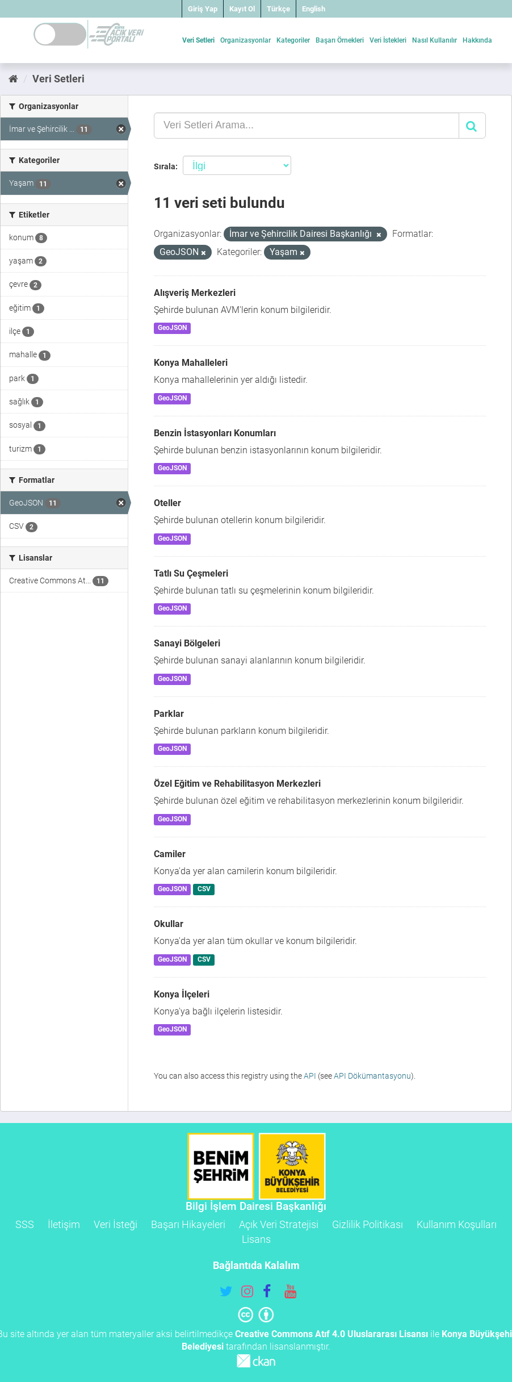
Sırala (164, 166)
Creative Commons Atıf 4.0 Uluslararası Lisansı (331, 1334)
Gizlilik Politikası (367, 1224)
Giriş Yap (202, 9)
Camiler (170, 854)
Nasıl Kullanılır (434, 40)
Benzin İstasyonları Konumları (215, 433)
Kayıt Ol (242, 9)
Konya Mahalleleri (191, 362)
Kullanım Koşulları (457, 1224)
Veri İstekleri (388, 40)
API (310, 1075)
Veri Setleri (198, 40)
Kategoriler (293, 40)
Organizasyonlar (245, 40)
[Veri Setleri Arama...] (306, 125)
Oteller (167, 503)
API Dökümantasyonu (372, 1075)
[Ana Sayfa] (13, 79)
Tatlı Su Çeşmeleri (191, 573)
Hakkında (477, 40)
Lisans (256, 1239)
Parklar (169, 713)
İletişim (64, 1224)
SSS (24, 1224)
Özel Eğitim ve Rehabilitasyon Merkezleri (237, 783)
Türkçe (278, 9)
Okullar (168, 923)
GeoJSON (172, 328)
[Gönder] (472, 125)
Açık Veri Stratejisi (278, 1224)
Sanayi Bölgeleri (187, 643)
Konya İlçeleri (181, 994)
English (313, 9)
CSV (204, 889)
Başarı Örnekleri (340, 40)
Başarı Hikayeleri (188, 1224)
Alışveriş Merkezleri (195, 292)
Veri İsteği (115, 1224)
